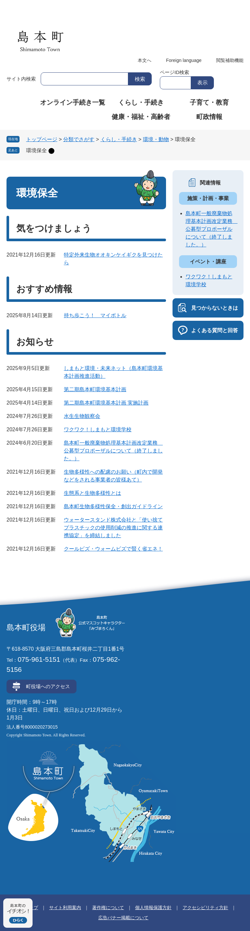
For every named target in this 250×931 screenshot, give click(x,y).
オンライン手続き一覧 (72, 102)
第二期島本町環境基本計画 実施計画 (106, 403)
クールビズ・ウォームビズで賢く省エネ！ (113, 549)
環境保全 (36, 150)
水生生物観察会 (82, 416)
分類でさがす (78, 139)
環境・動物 (156, 139)
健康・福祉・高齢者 (141, 116)
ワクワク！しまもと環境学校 (98, 429)
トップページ (41, 139)
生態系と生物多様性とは (92, 493)
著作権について (108, 907)
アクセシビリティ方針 (205, 907)
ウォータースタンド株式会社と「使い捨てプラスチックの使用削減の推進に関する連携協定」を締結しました (113, 527)
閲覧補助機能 (229, 60)
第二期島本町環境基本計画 (95, 389)
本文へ (144, 60)
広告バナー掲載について (123, 917)
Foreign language (183, 60)
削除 (51, 151)
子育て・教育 (209, 102)
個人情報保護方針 (153, 907)
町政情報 (209, 116)
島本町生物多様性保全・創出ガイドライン (113, 506)
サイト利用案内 (65, 907)
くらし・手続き (141, 102)
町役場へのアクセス (48, 686)
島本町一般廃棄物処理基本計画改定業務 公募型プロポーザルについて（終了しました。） (113, 450)
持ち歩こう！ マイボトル (95, 315)
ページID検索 (174, 72)
